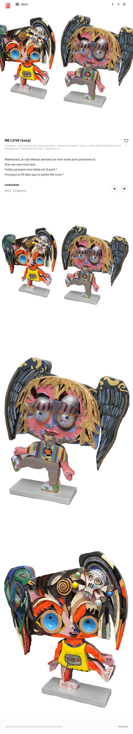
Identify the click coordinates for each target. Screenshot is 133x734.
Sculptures (19, 190)
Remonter (122, 727)
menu (22, 6)
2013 (8, 190)
